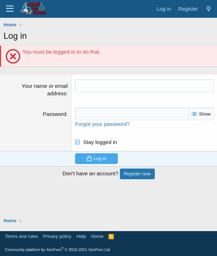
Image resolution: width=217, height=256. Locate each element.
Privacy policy (57, 236)
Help (81, 236)
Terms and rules (21, 236)
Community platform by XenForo (58, 249)
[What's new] (209, 8)
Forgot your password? (102, 124)
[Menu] (9, 9)
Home (97, 236)
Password (54, 114)
